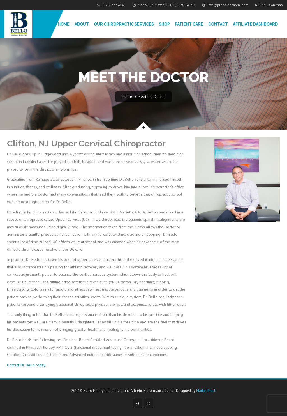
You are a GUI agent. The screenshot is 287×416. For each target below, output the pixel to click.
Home (64, 24)
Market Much (206, 390)
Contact (218, 24)
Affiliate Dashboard (255, 24)
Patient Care (189, 24)
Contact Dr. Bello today (26, 364)
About (82, 24)
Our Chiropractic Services (124, 24)
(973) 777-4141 (111, 5)
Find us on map (269, 5)
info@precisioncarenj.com (225, 5)
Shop (164, 24)
